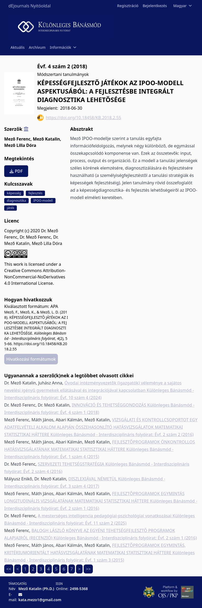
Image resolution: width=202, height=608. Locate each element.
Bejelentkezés (155, 5)
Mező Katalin (47, 139)
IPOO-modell (43, 200)
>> (88, 569)
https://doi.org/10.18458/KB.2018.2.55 (79, 117)
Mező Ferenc (18, 139)
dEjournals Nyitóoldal (29, 6)
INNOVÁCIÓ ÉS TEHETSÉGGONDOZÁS (109, 405)
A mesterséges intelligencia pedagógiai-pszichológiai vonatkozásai (105, 516)
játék (10, 208)
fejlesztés (35, 193)
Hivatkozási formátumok (31, 359)
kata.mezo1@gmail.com (39, 599)
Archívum (37, 47)
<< (8, 569)
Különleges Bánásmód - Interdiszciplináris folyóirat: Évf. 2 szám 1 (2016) (125, 538)
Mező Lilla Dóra (20, 145)
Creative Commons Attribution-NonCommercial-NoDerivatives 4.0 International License (35, 277)
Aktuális (18, 47)
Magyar (182, 5)
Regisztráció (127, 5)
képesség (14, 193)
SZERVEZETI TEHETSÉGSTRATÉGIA (71, 464)
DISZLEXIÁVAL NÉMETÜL (93, 479)
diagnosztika (16, 200)
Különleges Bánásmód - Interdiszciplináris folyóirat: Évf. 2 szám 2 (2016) (122, 434)
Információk (63, 47)
